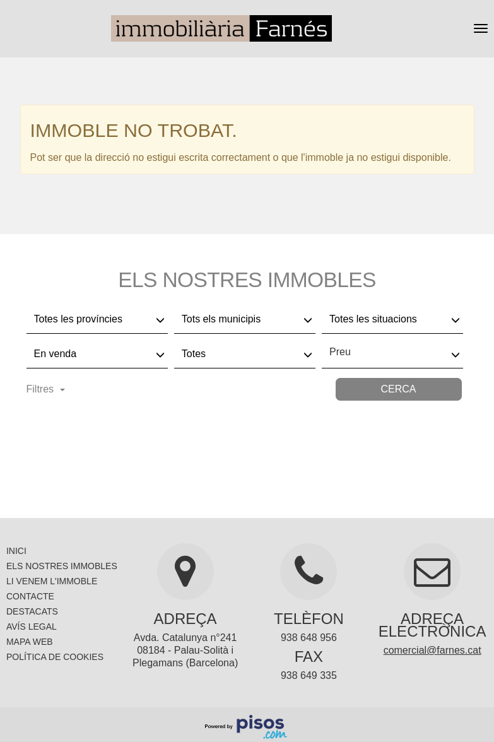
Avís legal (31, 626)
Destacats (32, 611)
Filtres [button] (46, 389)
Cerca (398, 389)
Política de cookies (54, 657)
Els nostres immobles (61, 566)
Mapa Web (29, 642)
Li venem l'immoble (51, 581)
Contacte (30, 596)
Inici (16, 551)
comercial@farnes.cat (432, 650)
